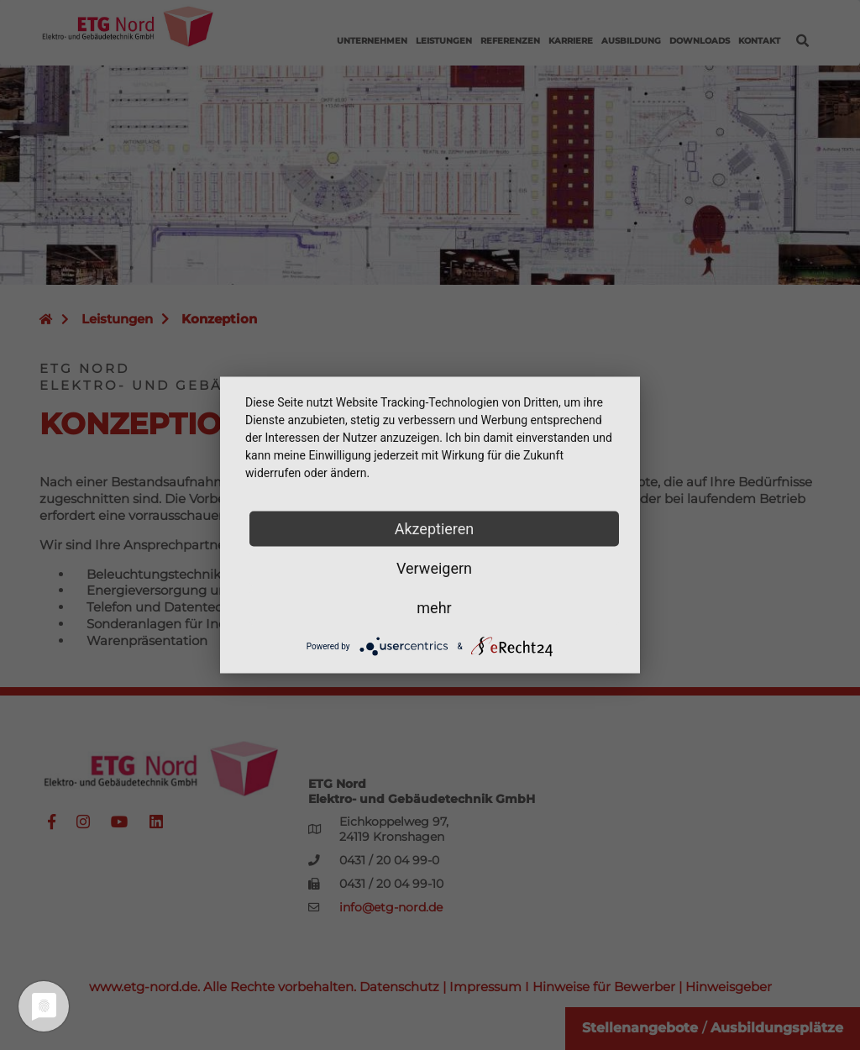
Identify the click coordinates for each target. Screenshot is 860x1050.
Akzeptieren (435, 529)
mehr (434, 608)
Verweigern (434, 568)
